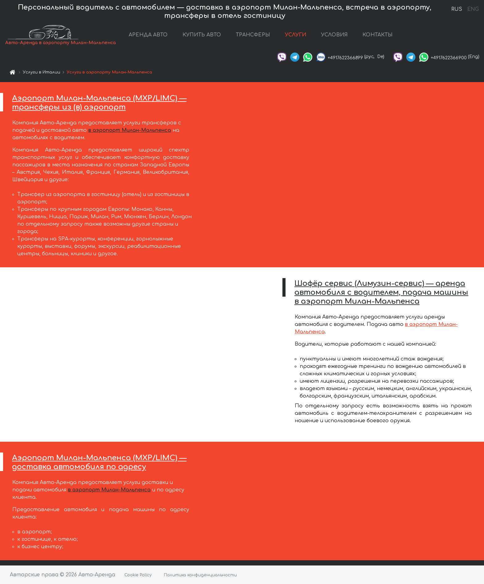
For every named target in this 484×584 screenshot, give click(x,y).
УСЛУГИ (295, 35)
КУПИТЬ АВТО (201, 35)
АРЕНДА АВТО (148, 35)
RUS (456, 9)
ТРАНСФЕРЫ (253, 35)
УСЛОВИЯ (334, 35)
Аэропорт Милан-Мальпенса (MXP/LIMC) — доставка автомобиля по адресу (99, 462)
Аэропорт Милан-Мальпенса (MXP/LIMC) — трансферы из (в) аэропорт (99, 102)
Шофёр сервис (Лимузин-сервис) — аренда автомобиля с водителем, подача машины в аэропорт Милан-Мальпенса (381, 292)
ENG (472, 9)
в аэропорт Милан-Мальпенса (129, 130)
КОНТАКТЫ (377, 35)
